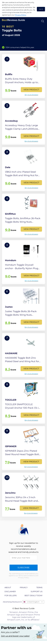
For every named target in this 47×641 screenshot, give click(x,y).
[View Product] (23, 76)
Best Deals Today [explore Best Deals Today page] (33, 595)
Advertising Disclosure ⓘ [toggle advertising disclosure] (12, 602)
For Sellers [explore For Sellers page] (11, 595)
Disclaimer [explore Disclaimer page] (10, 591)
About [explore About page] (8, 587)
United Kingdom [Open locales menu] (33, 602)
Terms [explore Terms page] (39, 587)
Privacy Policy (20, 15)
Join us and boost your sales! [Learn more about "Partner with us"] (15, 636)
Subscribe (24, 567)
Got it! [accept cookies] (41, 9)
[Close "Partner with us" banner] (44, 626)
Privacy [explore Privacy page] (24, 587)
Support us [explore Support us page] (36, 591)
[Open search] (42, 21)
